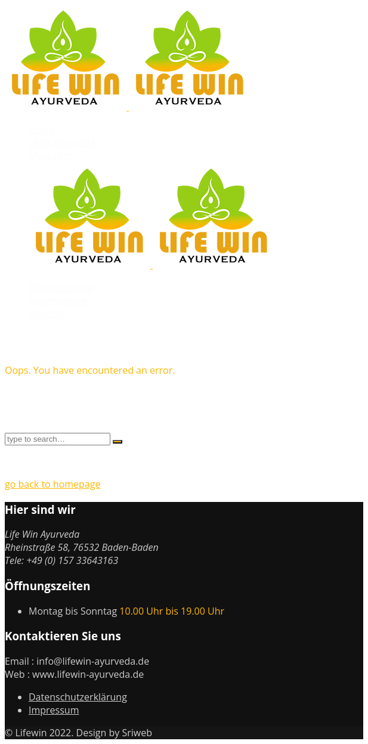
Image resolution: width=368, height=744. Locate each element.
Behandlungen (61, 287)
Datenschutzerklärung (78, 696)
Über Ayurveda (62, 142)
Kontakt (46, 313)
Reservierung (58, 300)
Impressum (54, 710)
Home (42, 129)
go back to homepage (52, 484)
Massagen (51, 155)
